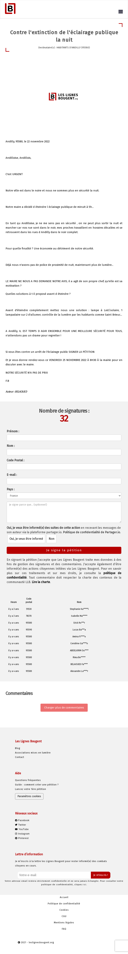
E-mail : (12, 475)
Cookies (64, 910)
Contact (19, 757)
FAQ (64, 929)
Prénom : (13, 431)
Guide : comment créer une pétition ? (37, 784)
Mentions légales (64, 922)
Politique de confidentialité (64, 903)
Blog (17, 748)
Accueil (64, 897)
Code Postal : (15, 460)
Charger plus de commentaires (64, 707)
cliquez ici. (80, 884)
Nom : (11, 446)
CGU (64, 916)
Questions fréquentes (28, 780)
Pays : (10, 489)
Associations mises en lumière (33, 752)
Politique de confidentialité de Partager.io (91, 532)
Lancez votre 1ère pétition (30, 789)
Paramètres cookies (29, 796)
